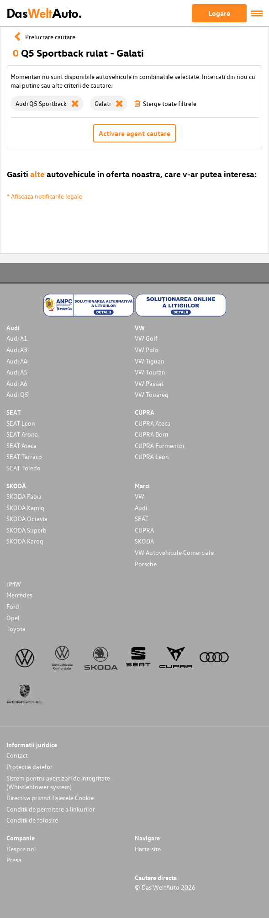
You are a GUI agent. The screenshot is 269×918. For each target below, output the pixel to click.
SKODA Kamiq (25, 507)
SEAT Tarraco (24, 456)
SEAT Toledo (23, 468)
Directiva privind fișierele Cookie (50, 797)
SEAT (141, 518)
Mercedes (19, 595)
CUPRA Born (152, 434)
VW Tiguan (149, 361)
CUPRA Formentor (160, 445)
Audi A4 (16, 361)
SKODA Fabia (24, 496)
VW (139, 496)
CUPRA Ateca (152, 423)
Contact (17, 755)
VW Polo (146, 349)
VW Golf (146, 338)
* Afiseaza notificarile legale (44, 196)
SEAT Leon (20, 423)
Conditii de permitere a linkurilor (50, 809)
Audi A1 (16, 338)
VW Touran (150, 372)
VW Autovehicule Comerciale (174, 552)
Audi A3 (16, 349)
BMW (13, 584)
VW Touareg (152, 394)
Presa (13, 859)
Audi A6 (16, 383)
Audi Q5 (17, 394)
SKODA (144, 541)
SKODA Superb (26, 530)
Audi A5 (16, 372)
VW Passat (149, 383)
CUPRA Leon (152, 456)
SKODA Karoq (24, 541)
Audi (141, 507)
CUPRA (144, 530)
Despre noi (21, 848)
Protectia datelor (29, 766)
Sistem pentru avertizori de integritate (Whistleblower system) (58, 782)
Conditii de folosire (32, 820)
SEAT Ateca (21, 445)
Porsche (146, 563)
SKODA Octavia (26, 518)
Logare (219, 13)
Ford (12, 606)
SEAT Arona (22, 434)
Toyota (16, 628)
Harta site (148, 848)
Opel (13, 617)
